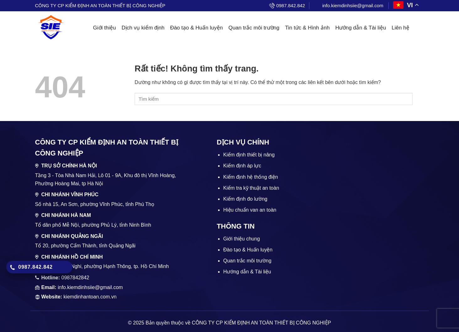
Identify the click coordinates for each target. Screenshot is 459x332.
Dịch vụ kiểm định (142, 28)
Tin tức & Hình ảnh (307, 28)
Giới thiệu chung (241, 238)
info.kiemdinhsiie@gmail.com (352, 5)
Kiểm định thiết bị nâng (249, 154)
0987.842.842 (290, 5)
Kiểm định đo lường (245, 199)
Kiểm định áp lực (242, 165)
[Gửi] (418, 99)
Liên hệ (400, 28)
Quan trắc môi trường (253, 28)
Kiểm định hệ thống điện (250, 177)
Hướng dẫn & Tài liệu (360, 28)
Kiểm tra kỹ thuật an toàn (251, 188)
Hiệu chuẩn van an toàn (249, 210)
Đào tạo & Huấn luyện (196, 28)
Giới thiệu (104, 28)
